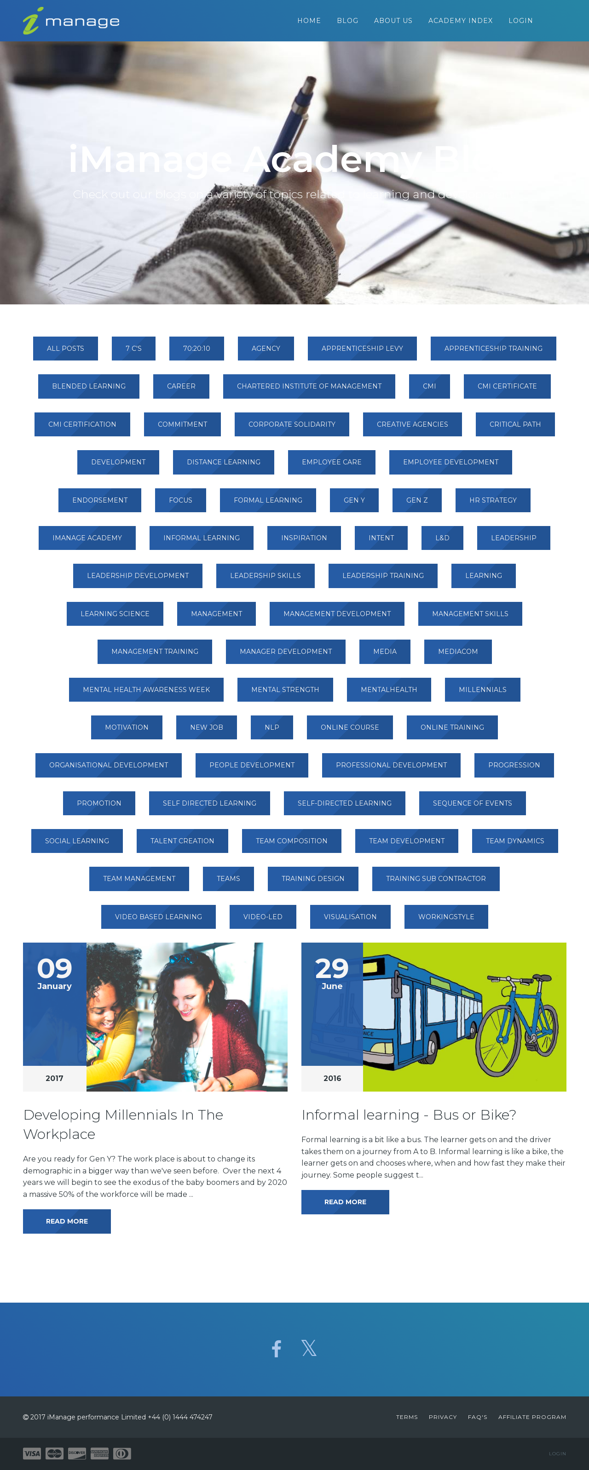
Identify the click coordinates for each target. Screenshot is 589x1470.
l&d (442, 542)
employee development (450, 467)
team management (139, 883)
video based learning (158, 921)
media (385, 656)
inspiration (304, 542)
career (181, 391)
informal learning (201, 542)
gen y (354, 505)
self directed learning (209, 808)
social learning (77, 845)
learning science (115, 618)
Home (309, 23)
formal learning (268, 505)
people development (251, 770)
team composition (292, 845)
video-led (263, 921)
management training (154, 656)
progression (514, 770)
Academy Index (460, 23)
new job (206, 732)
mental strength (285, 694)
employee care (332, 467)
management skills (470, 618)
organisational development (108, 770)
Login (520, 23)
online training (452, 732)
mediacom (458, 656)
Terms (407, 1416)
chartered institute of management (309, 391)
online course (350, 732)
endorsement (99, 505)
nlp (272, 732)
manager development (286, 656)
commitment (182, 429)
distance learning (223, 467)
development (118, 467)
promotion (99, 808)
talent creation (182, 845)
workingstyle (446, 921)
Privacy (443, 1416)
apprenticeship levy (362, 353)
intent (381, 542)
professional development (391, 770)
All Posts (65, 353)
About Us (393, 23)
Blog (347, 23)
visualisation (350, 921)
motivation (127, 732)
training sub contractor (436, 883)
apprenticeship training (494, 353)
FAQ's (477, 1416)
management (216, 618)
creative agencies (412, 429)
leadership (514, 542)
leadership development (138, 580)
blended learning (89, 391)
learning (483, 580)
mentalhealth (389, 694)
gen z (417, 505)
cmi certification (82, 429)
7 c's (134, 353)
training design (313, 883)
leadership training (383, 580)
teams (228, 883)
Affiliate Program (532, 1416)
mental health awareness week (146, 694)
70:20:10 (196, 353)
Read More (67, 1226)
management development (337, 618)
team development (407, 845)
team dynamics (515, 845)
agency (266, 353)
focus (180, 505)
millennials (483, 694)
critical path (515, 429)
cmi (429, 391)
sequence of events (472, 808)
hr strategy (493, 505)
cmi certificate (507, 391)
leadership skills (265, 580)
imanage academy (87, 542)
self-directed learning (345, 808)
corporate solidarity (291, 429)
